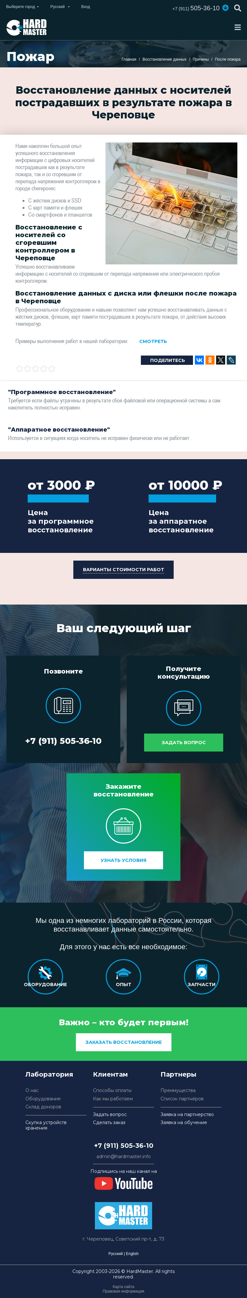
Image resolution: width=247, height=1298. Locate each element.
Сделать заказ (109, 1122)
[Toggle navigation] (238, 27)
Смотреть (153, 341)
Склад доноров (43, 1107)
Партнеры (178, 1074)
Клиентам (110, 1074)
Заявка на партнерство (187, 1114)
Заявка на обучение (183, 1122)
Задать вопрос (184, 742)
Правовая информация (123, 1291)
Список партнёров (182, 1099)
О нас (32, 1090)
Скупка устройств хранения (46, 1125)
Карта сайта (123, 1287)
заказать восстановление (124, 1042)
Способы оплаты (112, 1090)
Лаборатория (49, 1074)
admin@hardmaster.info (123, 1156)
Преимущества (178, 1090)
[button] (225, 7)
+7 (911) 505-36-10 (63, 741)
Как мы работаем (113, 1099)
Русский (115, 1253)
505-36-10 (196, 8)
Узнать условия (123, 860)
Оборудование (43, 1099)
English (132, 1253)
